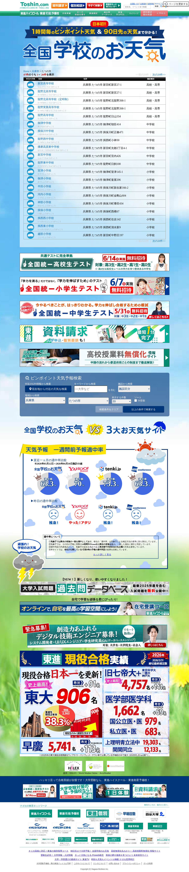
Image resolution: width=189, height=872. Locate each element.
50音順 (141, 400)
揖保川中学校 (46, 130)
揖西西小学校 (46, 218)
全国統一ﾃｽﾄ (134, 4)
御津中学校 (44, 122)
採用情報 (151, 4)
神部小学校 (44, 202)
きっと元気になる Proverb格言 (89, 855)
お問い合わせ (114, 863)
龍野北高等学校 (47, 91)
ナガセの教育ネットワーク (33, 806)
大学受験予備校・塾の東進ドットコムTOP (54, 863)
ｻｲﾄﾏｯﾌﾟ (158, 4)
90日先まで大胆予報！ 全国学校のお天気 (89, 851)
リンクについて (99, 863)
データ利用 (148, 863)
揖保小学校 (44, 210)
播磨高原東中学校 (48, 146)
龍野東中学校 (46, 162)
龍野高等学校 (46, 115)
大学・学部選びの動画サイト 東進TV (72, 859)
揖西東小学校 (46, 225)
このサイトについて (82, 863)
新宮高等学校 (46, 83)
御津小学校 (44, 178)
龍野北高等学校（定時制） (54, 99)
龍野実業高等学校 (48, 107)
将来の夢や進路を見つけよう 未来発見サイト (127, 855)
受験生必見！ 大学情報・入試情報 (57, 855)
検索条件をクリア (109, 409)
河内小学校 (44, 194)
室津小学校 (44, 170)
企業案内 (143, 4)
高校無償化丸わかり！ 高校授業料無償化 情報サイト (135, 851)
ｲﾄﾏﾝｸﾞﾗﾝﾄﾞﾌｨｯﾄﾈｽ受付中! (37, 835)
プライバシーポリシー (131, 863)
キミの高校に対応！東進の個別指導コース (48, 851)
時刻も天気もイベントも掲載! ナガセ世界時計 (112, 859)
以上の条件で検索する (143, 409)
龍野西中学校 (46, 138)
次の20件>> (159, 74)
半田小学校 (44, 186)
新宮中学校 (44, 154)
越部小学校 (44, 233)
